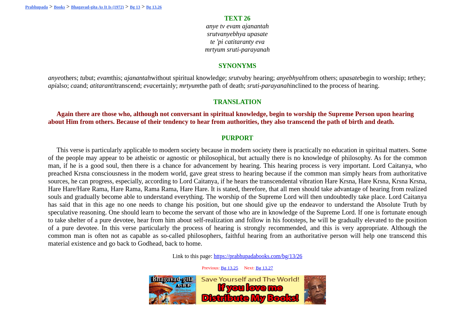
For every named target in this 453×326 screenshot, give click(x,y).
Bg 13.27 (264, 267)
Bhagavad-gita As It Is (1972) (97, 7)
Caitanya (399, 165)
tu (82, 77)
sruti (253, 85)
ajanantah (137, 77)
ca (73, 85)
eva (148, 85)
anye (54, 77)
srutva (237, 77)
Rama (100, 189)
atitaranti (102, 85)
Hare (331, 181)
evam (104, 77)
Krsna (82, 173)
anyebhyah (290, 77)
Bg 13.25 (229, 267)
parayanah (276, 85)
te (410, 77)
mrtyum (189, 85)
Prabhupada (36, 7)
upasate (349, 77)
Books (59, 7)
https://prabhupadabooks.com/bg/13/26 (258, 256)
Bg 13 (135, 7)
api (52, 85)
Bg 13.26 (154, 7)
